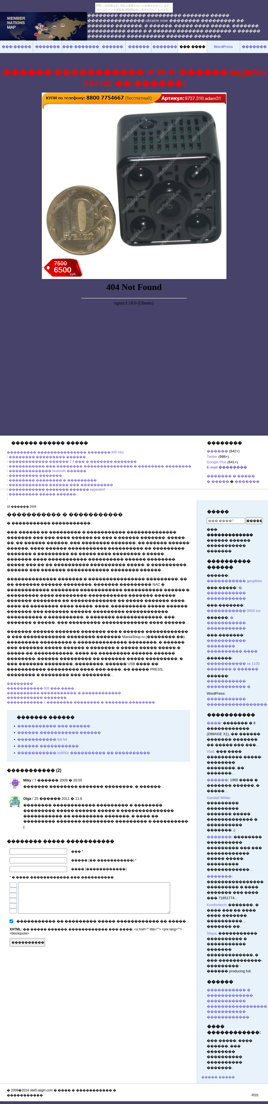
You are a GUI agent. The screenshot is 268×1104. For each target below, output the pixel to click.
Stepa (211, 933)
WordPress (223, 47)
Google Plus (216, 462)
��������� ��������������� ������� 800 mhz (65, 452)
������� (247, 481)
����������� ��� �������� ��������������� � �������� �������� (100, 466)
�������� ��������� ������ (47, 457)
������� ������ (187, 941)
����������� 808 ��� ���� (40, 688)
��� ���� (192, 47)
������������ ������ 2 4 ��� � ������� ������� (73, 462)
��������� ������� (35, 476)
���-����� (16, 47)
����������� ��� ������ (53, 726)
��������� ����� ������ (42, 494)
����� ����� (218, 1077)
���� (214, 723)
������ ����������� (48, 746)
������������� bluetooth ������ (47, 471)
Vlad (210, 751)
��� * (77, 851)
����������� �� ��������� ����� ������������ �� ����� (101, 921)
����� (218, 511)
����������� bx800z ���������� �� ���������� (83, 753)
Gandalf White (218, 798)
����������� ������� (37, 698)
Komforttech (216, 905)
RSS (255, 1095)
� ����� (218, 481)
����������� (231, 714)
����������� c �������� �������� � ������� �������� (81, 702)
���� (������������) (99, 869)
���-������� (80, 47)
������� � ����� (231, 476)
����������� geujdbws (234, 581)
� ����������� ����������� (226, 593)
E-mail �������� (227, 467)
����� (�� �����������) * (103, 860)
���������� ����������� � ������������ (64, 693)
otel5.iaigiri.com (41, 1090)
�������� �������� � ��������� (53, 480)
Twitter (212, 457)
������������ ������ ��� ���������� (61, 485)
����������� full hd (42, 739)
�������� (20, 684)
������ (217, 451)
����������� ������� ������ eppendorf (57, 489)
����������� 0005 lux (234, 611)
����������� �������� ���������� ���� (232, 646)
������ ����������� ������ (59, 733)
